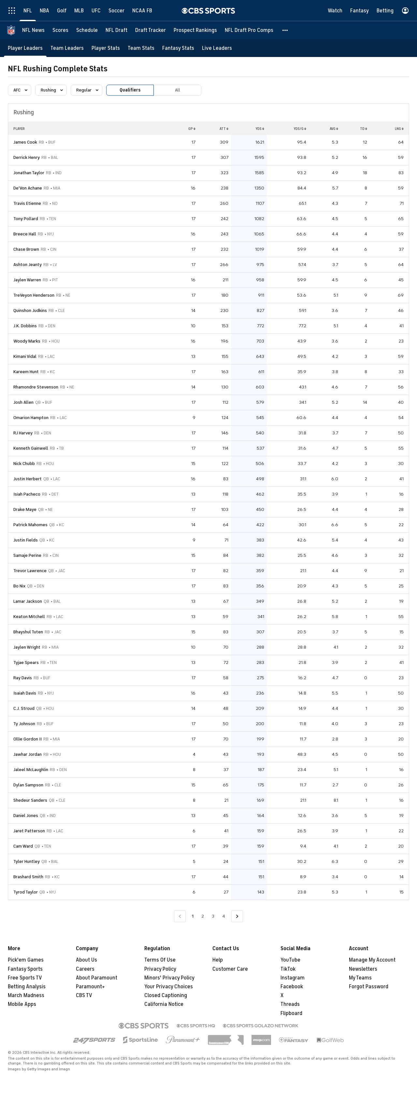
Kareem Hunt (26, 371)
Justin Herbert (27, 479)
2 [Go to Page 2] (202, 916)
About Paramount (96, 978)
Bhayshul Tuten (28, 632)
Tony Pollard (25, 218)
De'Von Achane (27, 188)
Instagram (292, 978)
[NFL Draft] (116, 30)
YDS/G (300, 128)
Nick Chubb (24, 463)
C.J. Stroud (24, 708)
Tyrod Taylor (25, 892)
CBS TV (84, 995)
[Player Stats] (106, 48)
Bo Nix (19, 586)
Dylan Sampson (28, 785)
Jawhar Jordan (27, 754)
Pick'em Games (26, 960)
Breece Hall (24, 234)
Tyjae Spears (26, 662)
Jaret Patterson (29, 831)
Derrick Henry (26, 157)
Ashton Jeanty (27, 264)
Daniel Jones (25, 815)
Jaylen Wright (26, 647)
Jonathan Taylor (28, 173)
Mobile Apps (22, 1004)
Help (217, 960)
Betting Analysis (27, 986)
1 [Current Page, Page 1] (193, 916)
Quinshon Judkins (30, 310)
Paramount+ (90, 986)
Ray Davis (22, 678)
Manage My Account (372, 960)
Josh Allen (23, 402)
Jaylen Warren (27, 280)
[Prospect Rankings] (195, 30)
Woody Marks (26, 341)
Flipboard (291, 1013)
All (177, 90)
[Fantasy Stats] (178, 48)
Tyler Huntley (26, 861)
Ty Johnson (24, 723)
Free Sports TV (25, 978)
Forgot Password (368, 986)
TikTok (287, 969)
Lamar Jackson (27, 601)
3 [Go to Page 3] (213, 916)
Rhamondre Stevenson (35, 387)
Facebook (291, 986)
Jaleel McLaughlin (30, 769)
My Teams (360, 978)
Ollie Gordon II (27, 739)
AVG (334, 128)
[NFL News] (33, 30)
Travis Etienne (27, 203)
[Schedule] (87, 30)
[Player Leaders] (25, 48)
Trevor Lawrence (30, 570)
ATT (224, 128)
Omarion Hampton (31, 417)
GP (191, 128)
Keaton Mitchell (29, 616)
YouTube (290, 960)
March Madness (26, 995)
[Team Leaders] (67, 48)
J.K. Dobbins (25, 326)
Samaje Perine (27, 555)
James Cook (25, 142)
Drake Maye (24, 509)
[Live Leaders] (217, 48)
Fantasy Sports (25, 969)
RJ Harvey (23, 433)
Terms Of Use (160, 960)
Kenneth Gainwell (30, 448)
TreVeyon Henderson (33, 295)
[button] (285, 30)
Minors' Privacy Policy (169, 978)
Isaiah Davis (24, 693)
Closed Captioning (165, 995)
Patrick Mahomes (30, 525)
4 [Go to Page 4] (223, 916)
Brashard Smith (28, 877)
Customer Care (230, 969)
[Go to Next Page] (237, 916)
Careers (85, 969)
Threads (290, 1004)
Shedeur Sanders (30, 800)
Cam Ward (23, 846)
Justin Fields (25, 540)
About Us (86, 960)
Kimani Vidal (24, 356)
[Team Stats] (141, 48)
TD (363, 128)
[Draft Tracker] (150, 30)
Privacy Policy (160, 969)
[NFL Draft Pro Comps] (249, 30)
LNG (399, 128)
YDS (259, 128)
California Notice (163, 1004)
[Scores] (60, 30)
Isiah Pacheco (26, 494)
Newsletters (363, 969)
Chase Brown (26, 249)
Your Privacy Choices (168, 986)
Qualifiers (130, 90)
